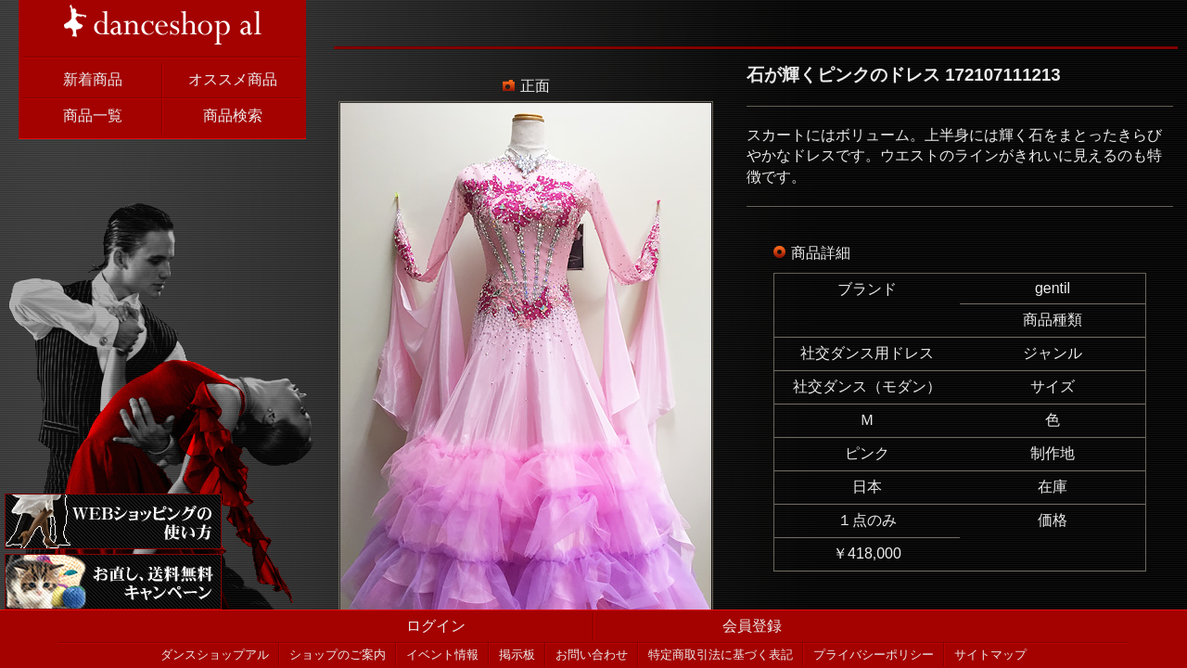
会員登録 (752, 626)
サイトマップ (990, 655)
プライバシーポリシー (873, 655)
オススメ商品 (232, 79)
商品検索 (232, 115)
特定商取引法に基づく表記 (720, 655)
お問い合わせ (591, 655)
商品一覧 (92, 115)
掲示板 (517, 655)
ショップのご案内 (337, 655)
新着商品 (92, 79)
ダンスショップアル (214, 655)
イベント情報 (442, 655)
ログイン (436, 626)
